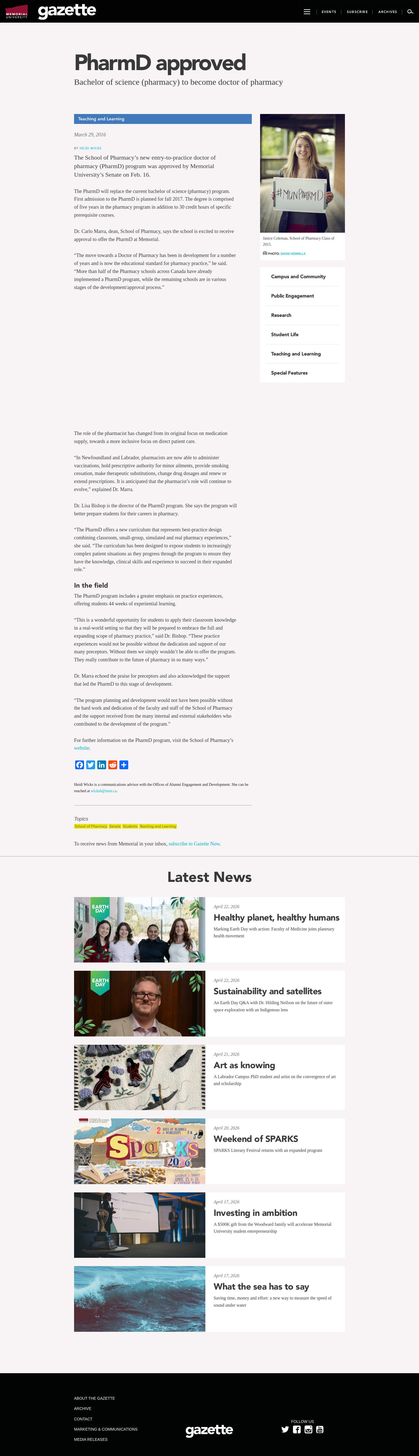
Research (281, 315)
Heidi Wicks (90, 148)
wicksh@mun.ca (104, 791)
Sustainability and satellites (268, 991)
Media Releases (91, 1439)
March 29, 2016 (90, 134)
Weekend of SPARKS (256, 1139)
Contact (83, 1419)
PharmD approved (159, 62)
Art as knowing (244, 1065)
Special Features (289, 373)
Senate (115, 826)
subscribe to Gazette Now (194, 844)
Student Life (284, 334)
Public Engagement (292, 296)
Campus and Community (298, 276)
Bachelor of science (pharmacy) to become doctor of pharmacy (178, 81)
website (81, 748)
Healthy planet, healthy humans (276, 917)
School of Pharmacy (91, 826)
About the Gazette (94, 1398)
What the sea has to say (261, 1286)
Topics (81, 819)
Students (130, 826)
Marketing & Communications (106, 1429)
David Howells (293, 254)
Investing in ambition (255, 1213)
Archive (82, 1408)
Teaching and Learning (158, 826)
